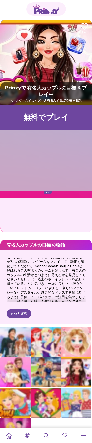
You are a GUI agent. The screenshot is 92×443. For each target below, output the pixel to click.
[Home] (8, 435)
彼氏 (79, 100)
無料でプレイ (46, 117)
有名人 (51, 100)
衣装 (69, 100)
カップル (37, 100)
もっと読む (18, 313)
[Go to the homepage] (46, 9)
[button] (27, 435)
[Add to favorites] (84, 28)
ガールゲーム (19, 100)
